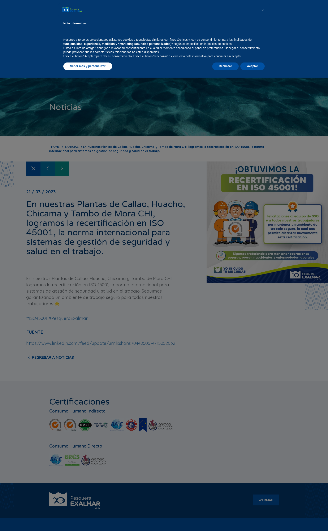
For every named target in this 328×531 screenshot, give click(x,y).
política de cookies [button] (219, 497)
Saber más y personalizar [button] (87, 519)
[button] (262, 463)
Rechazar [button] (225, 519)
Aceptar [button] (252, 519)
